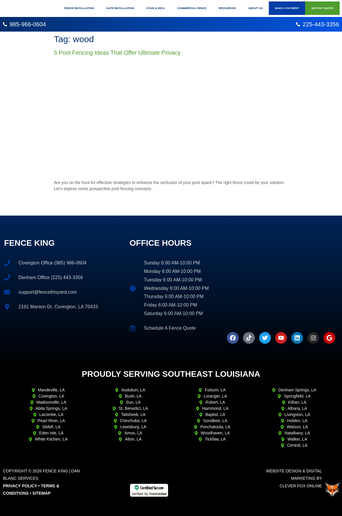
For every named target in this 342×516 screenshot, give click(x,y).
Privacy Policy (20, 486)
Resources (227, 8)
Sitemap (42, 493)
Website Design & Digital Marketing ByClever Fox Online (294, 478)
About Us (255, 8)
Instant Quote (322, 8)
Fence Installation (79, 8)
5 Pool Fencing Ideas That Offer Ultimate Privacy (117, 52)
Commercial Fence (191, 8)
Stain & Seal (155, 8)
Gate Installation (120, 8)
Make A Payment (287, 8)
